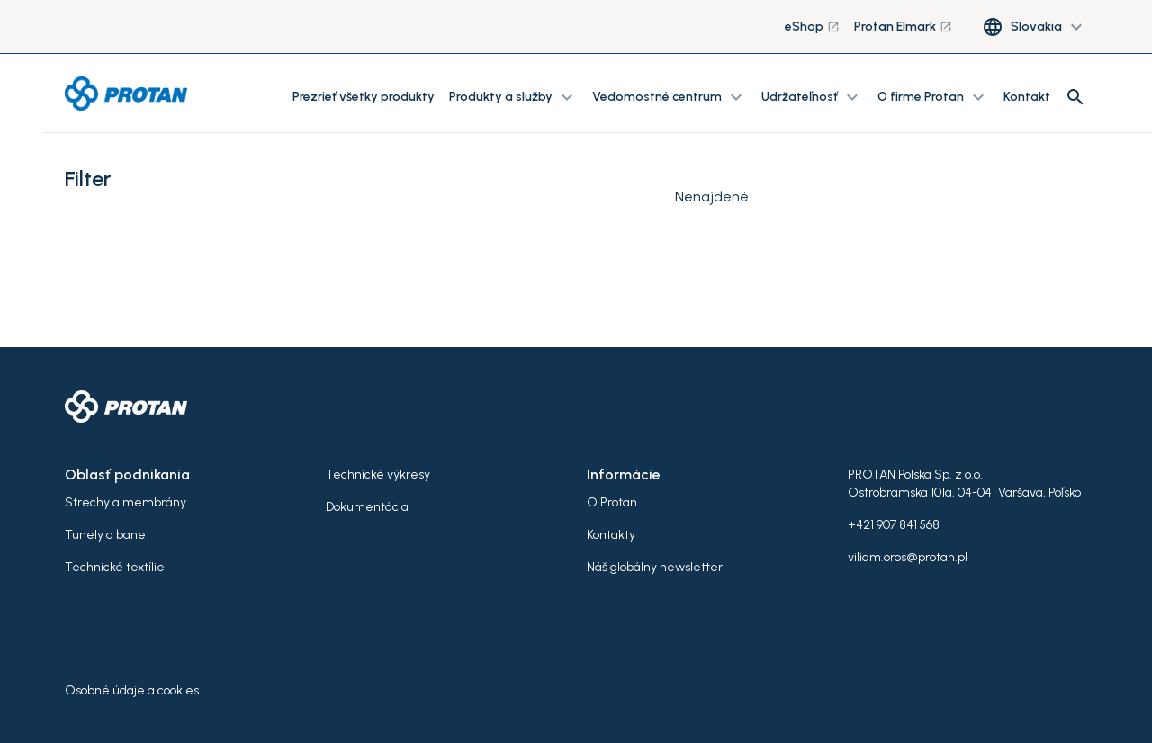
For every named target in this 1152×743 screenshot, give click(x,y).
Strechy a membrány (125, 502)
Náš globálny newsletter (655, 567)
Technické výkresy (378, 474)
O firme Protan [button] (933, 97)
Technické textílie (115, 567)
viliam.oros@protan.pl (908, 557)
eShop (812, 26)
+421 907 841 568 (894, 525)
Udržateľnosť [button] (812, 97)
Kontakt (1027, 96)
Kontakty (611, 534)
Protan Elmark (903, 26)
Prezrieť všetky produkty (363, 96)
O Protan (612, 502)
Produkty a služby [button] (513, 97)
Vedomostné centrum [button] (669, 97)
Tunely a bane (105, 534)
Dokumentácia (367, 507)
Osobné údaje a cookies (132, 690)
